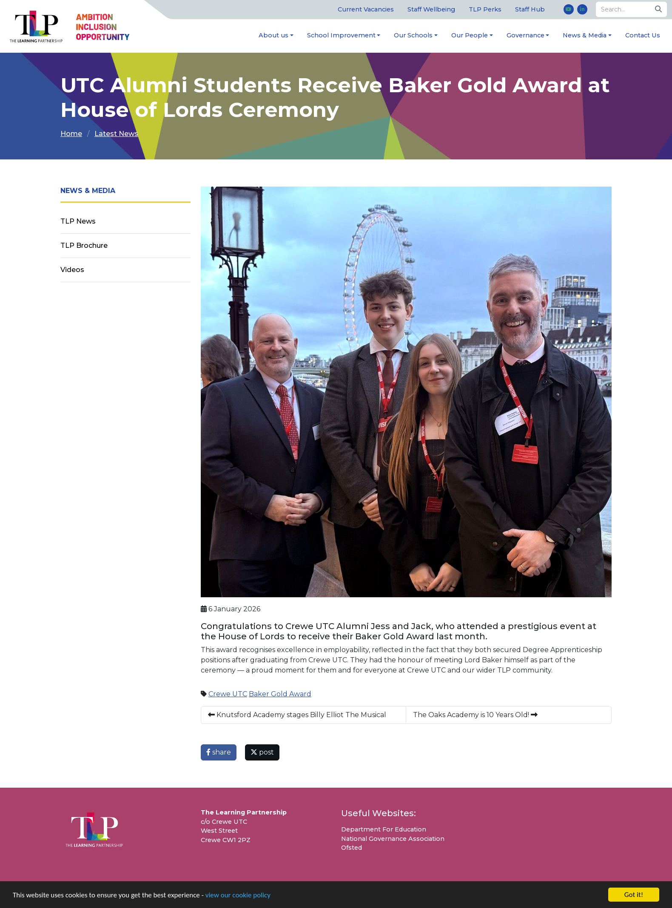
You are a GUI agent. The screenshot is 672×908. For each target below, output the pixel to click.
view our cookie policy (238, 895)
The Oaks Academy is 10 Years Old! (475, 715)
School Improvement (341, 35)
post (262, 752)
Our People (469, 35)
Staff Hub (530, 9)
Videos (72, 270)
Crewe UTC (227, 694)
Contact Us (642, 35)
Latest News (116, 134)
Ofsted (351, 847)
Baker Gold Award (280, 694)
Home (71, 134)
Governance (525, 35)
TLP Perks (485, 9)
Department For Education (383, 829)
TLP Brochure (84, 245)
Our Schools (413, 35)
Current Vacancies (366, 9)
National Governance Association (392, 839)
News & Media (585, 35)
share (218, 752)
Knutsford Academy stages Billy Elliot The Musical (297, 715)
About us (273, 35)
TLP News (78, 221)
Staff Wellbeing (431, 9)
